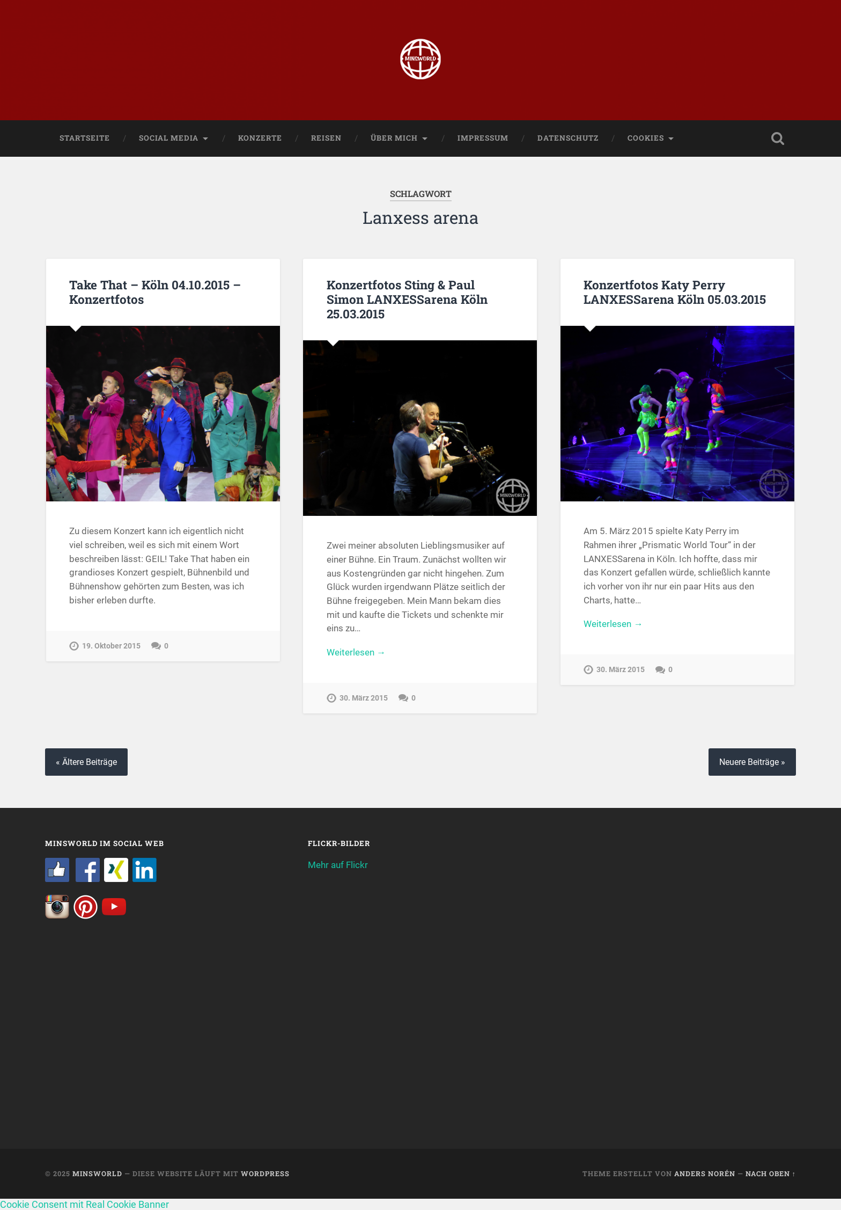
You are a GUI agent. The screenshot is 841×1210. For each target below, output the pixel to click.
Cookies (646, 138)
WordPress (265, 1173)
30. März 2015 (364, 698)
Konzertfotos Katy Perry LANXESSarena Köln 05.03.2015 (675, 291)
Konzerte (260, 138)
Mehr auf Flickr (338, 864)
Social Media (168, 138)
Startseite (85, 138)
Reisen (326, 138)
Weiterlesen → (356, 652)
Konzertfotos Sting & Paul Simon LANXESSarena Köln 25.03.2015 (407, 299)
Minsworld (97, 1173)
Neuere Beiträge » (752, 762)
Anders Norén (704, 1173)
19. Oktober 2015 (111, 646)
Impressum (483, 138)
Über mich (394, 138)
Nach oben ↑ (771, 1173)
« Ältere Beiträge (86, 762)
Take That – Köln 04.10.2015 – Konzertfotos (155, 291)
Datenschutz (568, 138)
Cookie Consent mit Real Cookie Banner (84, 1204)
